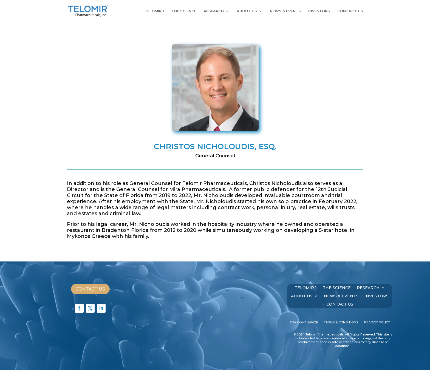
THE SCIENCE (183, 11)
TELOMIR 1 (154, 11)
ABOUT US (247, 11)
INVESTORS (319, 11)
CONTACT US (350, 11)
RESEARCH (214, 11)
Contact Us (90, 289)
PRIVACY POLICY (377, 322)
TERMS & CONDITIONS (341, 322)
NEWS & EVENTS (285, 11)
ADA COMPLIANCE (304, 322)
